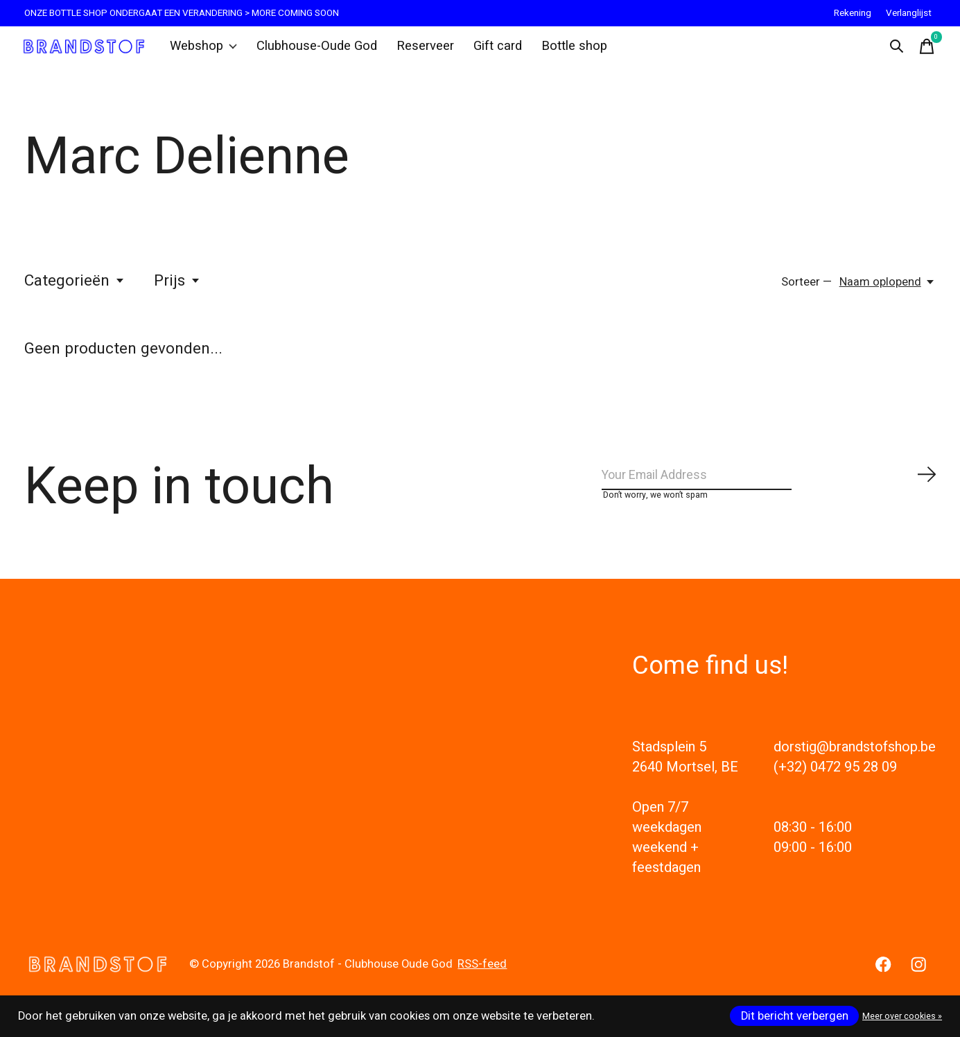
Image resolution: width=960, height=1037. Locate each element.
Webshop (210, 51)
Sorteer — (806, 292)
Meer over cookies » (902, 1016)
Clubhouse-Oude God (317, 51)
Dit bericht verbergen (794, 1016)
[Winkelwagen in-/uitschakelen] (922, 51)
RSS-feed (482, 985)
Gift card (489, 51)
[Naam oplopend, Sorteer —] (887, 292)
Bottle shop (562, 51)
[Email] (769, 490)
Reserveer (418, 51)
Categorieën (74, 291)
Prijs (177, 291)
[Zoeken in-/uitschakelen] (891, 51)
